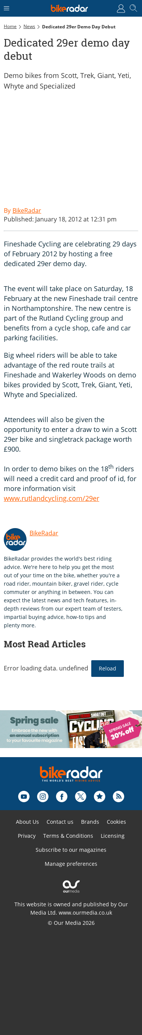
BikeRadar (44, 533)
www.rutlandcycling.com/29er (51, 498)
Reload (107, 668)
